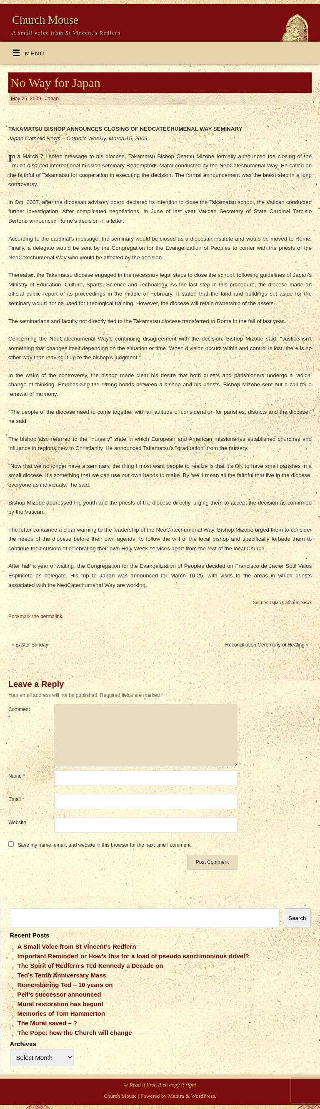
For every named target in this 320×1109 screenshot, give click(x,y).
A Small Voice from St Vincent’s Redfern (77, 946)
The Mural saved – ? (47, 1023)
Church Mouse (45, 19)
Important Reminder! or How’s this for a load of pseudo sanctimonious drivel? (133, 956)
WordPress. (204, 1096)
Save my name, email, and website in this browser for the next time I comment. (105, 845)
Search (297, 918)
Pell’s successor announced (59, 994)
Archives (23, 1043)
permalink (51, 616)
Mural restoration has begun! (61, 1003)
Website (17, 823)
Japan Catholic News (291, 602)
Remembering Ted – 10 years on (65, 984)
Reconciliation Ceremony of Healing (267, 645)
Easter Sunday (29, 645)
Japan (52, 99)
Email (16, 799)
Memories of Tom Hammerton (61, 1013)
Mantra (176, 1096)
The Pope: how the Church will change (75, 1032)
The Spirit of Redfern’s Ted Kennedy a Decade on (90, 965)
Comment (19, 713)
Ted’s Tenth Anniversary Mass (62, 975)
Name (16, 776)
